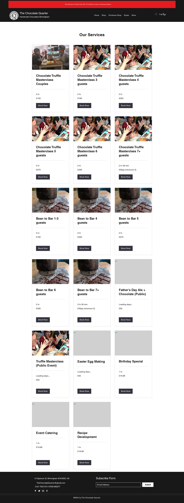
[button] (164, 14)
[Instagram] (43, 491)
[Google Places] (35, 491)
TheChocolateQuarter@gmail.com (51, 483)
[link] (50, 80)
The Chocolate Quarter (34, 13)
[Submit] (147, 484)
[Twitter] (39, 491)
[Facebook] (47, 491)
